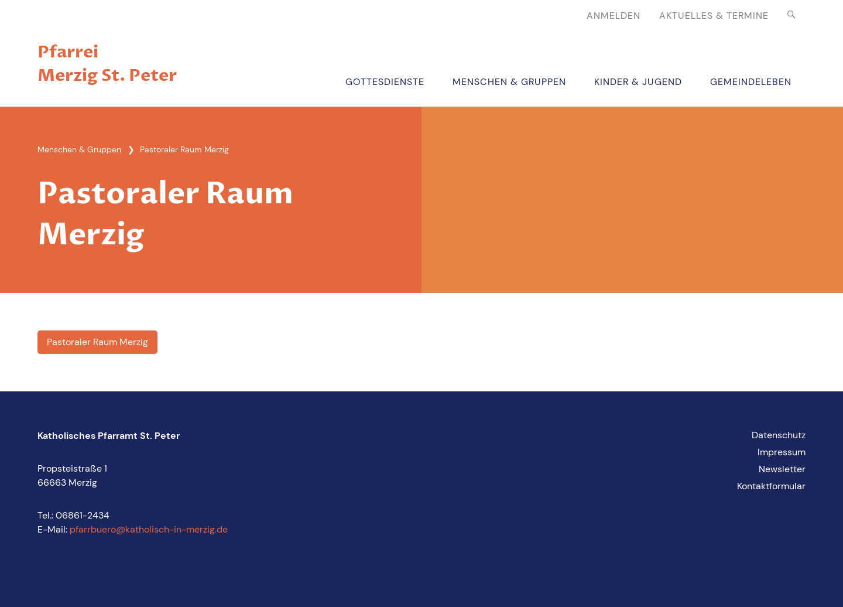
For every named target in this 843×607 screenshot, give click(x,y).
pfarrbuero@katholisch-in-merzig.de (149, 529)
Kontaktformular (771, 486)
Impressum (782, 452)
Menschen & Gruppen (509, 82)
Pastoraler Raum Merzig (97, 342)
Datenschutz (779, 435)
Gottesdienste (384, 82)
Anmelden (613, 15)
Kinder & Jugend (638, 82)
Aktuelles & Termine (714, 15)
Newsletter (782, 469)
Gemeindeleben (750, 82)
